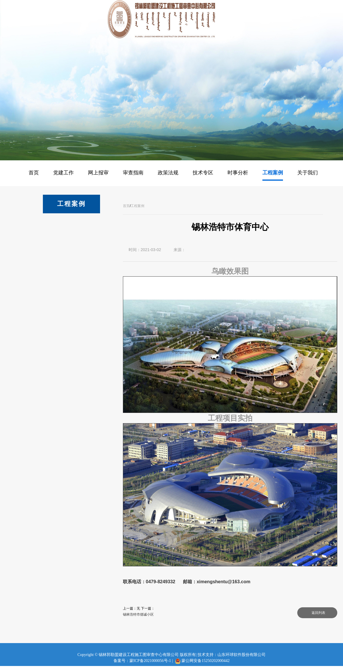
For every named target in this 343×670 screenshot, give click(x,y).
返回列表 (318, 613)
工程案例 (137, 206)
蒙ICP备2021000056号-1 (150, 661)
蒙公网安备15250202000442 (206, 661)
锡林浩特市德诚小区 (138, 614)
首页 (126, 206)
